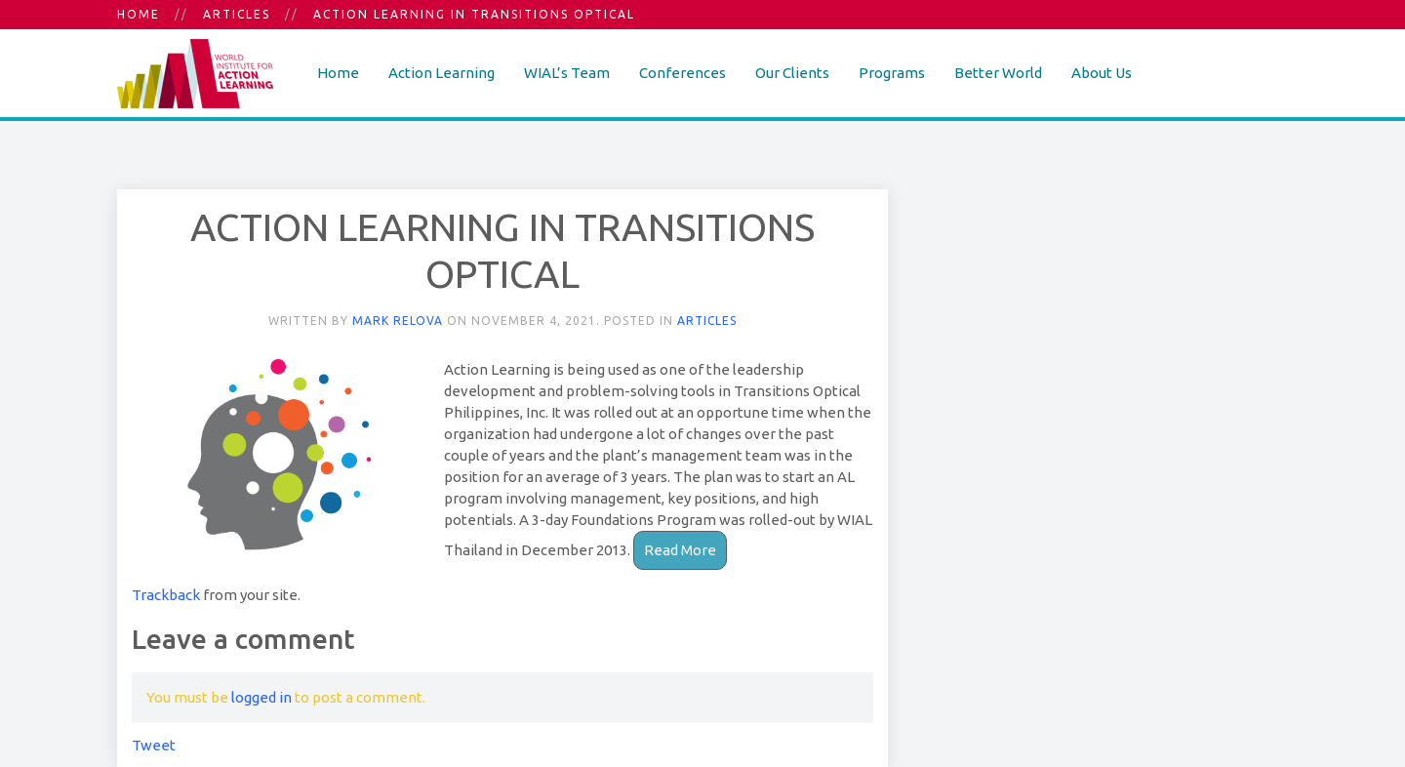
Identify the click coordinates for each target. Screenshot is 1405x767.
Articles (236, 14)
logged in (261, 697)
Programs (892, 72)
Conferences (682, 72)
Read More (680, 550)
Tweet (154, 745)
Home (138, 14)
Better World (998, 72)
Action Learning (441, 72)
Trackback (166, 594)
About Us (1101, 72)
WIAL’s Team (567, 72)
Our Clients (792, 72)
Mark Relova (397, 320)
